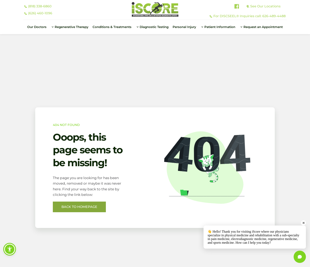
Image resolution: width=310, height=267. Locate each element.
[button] (9, 249)
